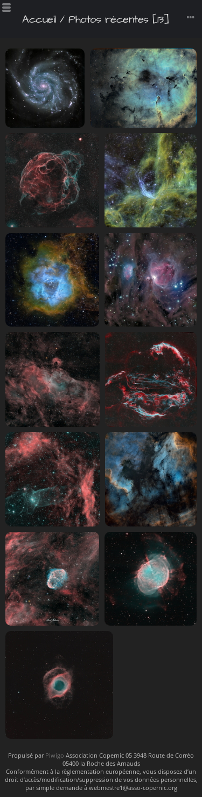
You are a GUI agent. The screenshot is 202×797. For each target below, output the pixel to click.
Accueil (39, 19)
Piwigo (54, 755)
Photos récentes (108, 19)
